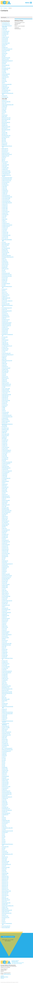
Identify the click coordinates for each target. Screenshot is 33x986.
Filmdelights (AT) (5, 315)
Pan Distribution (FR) (6, 609)
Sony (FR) (4, 758)
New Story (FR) (5, 554)
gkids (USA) (4, 359)
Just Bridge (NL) (5, 413)
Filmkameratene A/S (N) (6, 322)
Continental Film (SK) (6, 235)
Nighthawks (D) (5, 560)
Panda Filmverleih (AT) (6, 612)
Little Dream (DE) (5, 466)
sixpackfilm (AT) (5, 743)
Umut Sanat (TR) (5, 846)
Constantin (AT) (5, 233)
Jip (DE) (3, 409)
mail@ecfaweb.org (7, 974)
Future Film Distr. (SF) (6, 353)
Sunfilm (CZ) (4, 789)
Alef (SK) (3, 56)
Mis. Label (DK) (5, 522)
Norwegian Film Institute (7, 575)
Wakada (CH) (4, 874)
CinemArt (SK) (5, 207)
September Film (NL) (6, 733)
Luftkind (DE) (4, 475)
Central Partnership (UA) (7, 179)
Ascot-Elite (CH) (5, 91)
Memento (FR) (5, 501)
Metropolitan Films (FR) (6, 510)
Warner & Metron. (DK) (6, 890)
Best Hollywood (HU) (6, 129)
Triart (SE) (4, 824)
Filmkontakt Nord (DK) (6, 324)
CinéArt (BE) (4, 186)
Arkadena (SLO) (5, 780)
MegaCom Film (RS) (6, 500)
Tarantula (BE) (5, 802)
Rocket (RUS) (4, 700)
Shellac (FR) (4, 737)
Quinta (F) (4, 681)
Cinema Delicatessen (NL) (7, 196)
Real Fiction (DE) (5, 690)
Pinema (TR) (4, 641)
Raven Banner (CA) (5, 687)
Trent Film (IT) (5, 823)
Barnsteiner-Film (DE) (6, 117)
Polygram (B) (4, 656)
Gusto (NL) (4, 373)
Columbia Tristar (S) (6, 226)
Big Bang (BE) (4, 132)
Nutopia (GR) (4, 582)
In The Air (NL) (5, 393)
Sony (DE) (4, 760)
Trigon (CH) (4, 826)
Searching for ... (4, 17)
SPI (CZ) (3, 761)
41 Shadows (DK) (5, 32)
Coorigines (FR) (5, 236)
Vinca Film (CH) (5, 862)
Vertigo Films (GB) (5, 861)
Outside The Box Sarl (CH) (7, 600)
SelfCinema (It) (5, 729)
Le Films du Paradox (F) (6, 450)
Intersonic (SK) (5, 404)
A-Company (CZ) (5, 34)
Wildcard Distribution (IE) (7, 910)
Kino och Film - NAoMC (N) (7, 300)
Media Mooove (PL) (6, 495)
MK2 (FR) (4, 526)
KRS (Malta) (4, 438)
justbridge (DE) (5, 418)
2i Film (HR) (4, 29)
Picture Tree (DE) (5, 637)
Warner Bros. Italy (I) (6, 899)
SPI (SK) (3, 765)
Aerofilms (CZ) (5, 47)
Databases (5, 8)
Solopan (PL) (4, 755)
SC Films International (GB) (7, 713)
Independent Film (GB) (6, 394)
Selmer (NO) (4, 730)
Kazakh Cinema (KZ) (6, 421)
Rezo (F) (3, 696)
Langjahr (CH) (4, 445)
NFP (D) (3, 559)
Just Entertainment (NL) (7, 415)
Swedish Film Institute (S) (7, 796)
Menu (27, 3)
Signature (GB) (5, 740)
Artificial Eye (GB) (5, 87)
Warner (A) (4, 896)
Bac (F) (3, 113)
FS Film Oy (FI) (5, 350)
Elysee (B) (4, 460)
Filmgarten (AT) (5, 321)
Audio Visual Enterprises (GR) (7, 104)
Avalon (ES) (4, 109)
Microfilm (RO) (5, 513)
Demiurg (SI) (4, 246)
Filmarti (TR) (4, 309)
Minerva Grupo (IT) (5, 521)
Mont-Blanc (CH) (5, 534)
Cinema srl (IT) (5, 204)
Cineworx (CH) (5, 213)
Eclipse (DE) (4, 259)
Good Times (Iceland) (6, 367)
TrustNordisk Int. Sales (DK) (7, 827)
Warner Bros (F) (5, 893)
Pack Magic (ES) (5, 608)
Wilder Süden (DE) (5, 911)
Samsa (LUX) (4, 705)
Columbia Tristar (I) (5, 223)
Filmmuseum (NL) (5, 328)
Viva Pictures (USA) (6, 867)
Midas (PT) (4, 515)
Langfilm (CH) (4, 444)
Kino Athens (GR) (5, 428)
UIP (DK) (3, 848)
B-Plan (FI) (4, 157)
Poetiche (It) (4, 650)
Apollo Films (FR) (5, 76)
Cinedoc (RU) (4, 189)
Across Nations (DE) (6, 43)
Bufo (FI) (3, 158)
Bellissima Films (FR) (6, 126)
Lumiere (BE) (4, 476)
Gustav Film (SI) (5, 372)
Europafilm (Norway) (6, 283)
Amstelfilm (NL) (5, 69)
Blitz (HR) (4, 140)
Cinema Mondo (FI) (5, 199)
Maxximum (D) (5, 494)
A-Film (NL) (4, 35)
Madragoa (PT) (5, 484)
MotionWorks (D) (5, 540)
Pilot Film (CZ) (5, 640)
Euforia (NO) (4, 282)
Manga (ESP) (4, 490)
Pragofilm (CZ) (5, 662)
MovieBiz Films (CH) (6, 541)
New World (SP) (5, 556)
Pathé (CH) (4, 532)
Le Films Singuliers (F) (6, 451)
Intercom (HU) (5, 401)
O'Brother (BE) (5, 585)
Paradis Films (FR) (5, 615)
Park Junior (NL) (5, 619)
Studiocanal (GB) (5, 782)
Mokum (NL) (4, 528)
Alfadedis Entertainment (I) (7, 60)
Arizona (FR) (4, 81)
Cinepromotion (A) (5, 211)
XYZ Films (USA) (5, 916)
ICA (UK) (3, 387)
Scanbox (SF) (4, 716)
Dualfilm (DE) (4, 254)
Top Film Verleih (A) (6, 821)
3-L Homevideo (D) (5, 31)
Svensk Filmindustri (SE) (6, 792)
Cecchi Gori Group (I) (6, 170)
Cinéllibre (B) (4, 193)
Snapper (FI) (4, 746)
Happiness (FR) (5, 376)
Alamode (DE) (4, 53)
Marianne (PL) (4, 491)
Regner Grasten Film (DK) (7, 691)
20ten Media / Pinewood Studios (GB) (7, 26)
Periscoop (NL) (5, 636)
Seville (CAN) (4, 736)
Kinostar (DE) (4, 431)
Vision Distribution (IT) (6, 864)
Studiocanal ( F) (5, 785)
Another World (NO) (6, 74)
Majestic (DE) (4, 488)
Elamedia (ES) (4, 267)
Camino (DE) (4, 166)
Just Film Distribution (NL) (7, 416)
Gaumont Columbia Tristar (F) (7, 354)
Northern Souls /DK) (6, 574)
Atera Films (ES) (5, 97)
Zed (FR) (3, 918)
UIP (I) (3, 838)
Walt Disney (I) (5, 880)
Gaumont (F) (4, 356)
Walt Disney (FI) (5, 879)
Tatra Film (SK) (5, 804)
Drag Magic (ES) (5, 251)
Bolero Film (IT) (5, 148)
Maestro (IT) (4, 485)
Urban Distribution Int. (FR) (7, 854)
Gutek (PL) (4, 375)
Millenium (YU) (5, 518)
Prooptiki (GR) (5, 674)
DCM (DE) (4, 242)
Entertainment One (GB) (7, 276)
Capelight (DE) (5, 169)
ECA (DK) (4, 285)
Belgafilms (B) (5, 125)
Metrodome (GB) (5, 507)
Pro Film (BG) (4, 665)
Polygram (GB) (5, 655)
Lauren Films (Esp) (5, 447)
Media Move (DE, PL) (6, 497)
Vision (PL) (4, 865)
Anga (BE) (4, 71)
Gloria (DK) (4, 362)
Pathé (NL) (4, 624)
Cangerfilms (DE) (5, 167)
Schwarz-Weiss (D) (5, 726)
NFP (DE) (4, 557)
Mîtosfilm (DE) (5, 525)
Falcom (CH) (4, 292)
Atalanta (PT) (4, 95)
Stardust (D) (4, 774)
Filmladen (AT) (5, 327)
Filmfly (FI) (4, 318)
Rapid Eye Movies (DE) (6, 685)
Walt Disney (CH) (5, 889)
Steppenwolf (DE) (5, 776)
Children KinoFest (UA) (6, 180)
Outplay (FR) (4, 599)
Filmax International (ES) (7, 310)
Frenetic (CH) (4, 347)
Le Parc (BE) (4, 454)
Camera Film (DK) (5, 164)
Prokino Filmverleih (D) (6, 672)
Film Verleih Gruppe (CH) (7, 307)
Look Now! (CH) (5, 469)
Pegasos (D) (4, 630)
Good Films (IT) (5, 366)
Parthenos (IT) (5, 621)
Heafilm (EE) (4, 379)
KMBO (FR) (4, 432)
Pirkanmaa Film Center (6, 644)
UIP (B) (3, 835)
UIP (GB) (3, 836)
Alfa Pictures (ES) (5, 59)
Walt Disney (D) (5, 882)
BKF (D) (3, 160)
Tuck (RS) (4, 829)
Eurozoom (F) (4, 289)
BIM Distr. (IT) (4, 134)
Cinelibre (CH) (5, 192)
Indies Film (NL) (5, 398)
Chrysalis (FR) (4, 183)
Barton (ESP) (4, 120)
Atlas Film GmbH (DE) (6, 101)
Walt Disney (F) (5, 886)
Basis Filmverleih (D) (6, 122)
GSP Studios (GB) (5, 370)
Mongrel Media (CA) (6, 529)
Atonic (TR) (4, 103)
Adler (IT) (4, 45)
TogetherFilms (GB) (6, 820)
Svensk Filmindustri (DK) (7, 793)
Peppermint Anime (5, 631)
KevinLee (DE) (5, 422)
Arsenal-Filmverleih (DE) (7, 84)
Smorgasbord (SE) (5, 745)
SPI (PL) (3, 764)
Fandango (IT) (4, 296)
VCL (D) (3, 855)
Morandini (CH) (5, 535)
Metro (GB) (4, 506)
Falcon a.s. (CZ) (5, 293)
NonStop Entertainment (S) (7, 563)
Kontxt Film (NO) (5, 435)
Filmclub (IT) (4, 312)
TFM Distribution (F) (6, 808)
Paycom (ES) (4, 628)
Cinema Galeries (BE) (6, 198)
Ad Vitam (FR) (4, 44)
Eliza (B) (3, 270)
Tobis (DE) (4, 819)
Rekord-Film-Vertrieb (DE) (7, 693)
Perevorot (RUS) (5, 633)
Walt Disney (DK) (5, 877)
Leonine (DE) (4, 456)
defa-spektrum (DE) (6, 243)
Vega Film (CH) (5, 857)
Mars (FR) (4, 492)
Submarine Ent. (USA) (6, 786)
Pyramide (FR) (5, 679)
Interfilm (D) (4, 403)
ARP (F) (3, 82)
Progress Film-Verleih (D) (7, 671)
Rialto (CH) (4, 697)
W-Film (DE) (4, 871)
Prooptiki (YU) (5, 675)
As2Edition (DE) (5, 88)
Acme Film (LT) (5, 41)
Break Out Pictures (5, 152)
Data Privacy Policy (4, 976)
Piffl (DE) (4, 639)
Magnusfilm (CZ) (5, 487)
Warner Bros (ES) (5, 892)
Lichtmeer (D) (4, 464)
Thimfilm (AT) (4, 811)
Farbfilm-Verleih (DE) (6, 297)
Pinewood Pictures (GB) (6, 643)
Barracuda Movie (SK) (6, 119)
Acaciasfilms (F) (5, 459)
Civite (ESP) (4, 216)
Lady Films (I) (4, 442)
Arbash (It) (4, 78)
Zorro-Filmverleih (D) (6, 926)
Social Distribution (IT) (6, 751)
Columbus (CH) (5, 227)
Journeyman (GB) (5, 412)
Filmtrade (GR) (5, 332)
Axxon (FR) (4, 111)
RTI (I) (3, 702)
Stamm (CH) (4, 773)
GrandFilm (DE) (5, 369)
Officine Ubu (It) (5, 594)
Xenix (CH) (4, 914)
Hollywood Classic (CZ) (6, 384)
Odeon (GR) (4, 590)
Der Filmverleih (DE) (6, 248)
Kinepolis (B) (4, 426)
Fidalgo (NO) (4, 299)
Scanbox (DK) (4, 715)
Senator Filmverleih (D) (6, 731)
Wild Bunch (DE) (5, 908)
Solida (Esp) (4, 754)
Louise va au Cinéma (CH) (7, 470)
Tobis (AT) (4, 817)
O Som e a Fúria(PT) (6, 584)
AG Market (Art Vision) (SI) (7, 48)
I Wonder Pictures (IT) (6, 385)
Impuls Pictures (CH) (6, 391)
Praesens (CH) (5, 660)
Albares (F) (4, 54)
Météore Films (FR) (6, 504)
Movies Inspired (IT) (6, 544)
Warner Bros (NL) (5, 895)
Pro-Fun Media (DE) (6, 666)
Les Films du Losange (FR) (7, 462)
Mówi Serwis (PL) (5, 549)
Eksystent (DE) (5, 265)
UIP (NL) (3, 839)
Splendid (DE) (4, 767)
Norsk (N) (4, 572)
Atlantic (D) (4, 100)
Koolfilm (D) (4, 436)
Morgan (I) (4, 538)
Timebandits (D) (5, 814)
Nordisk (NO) (4, 568)
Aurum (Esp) (4, 107)
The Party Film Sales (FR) (7, 810)
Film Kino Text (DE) (6, 303)
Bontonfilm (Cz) (5, 149)
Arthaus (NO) (4, 85)
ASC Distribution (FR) (6, 90)
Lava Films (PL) (5, 448)
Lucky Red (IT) (5, 473)
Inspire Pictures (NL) (6, 400)
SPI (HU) (3, 762)
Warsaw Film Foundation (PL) (7, 905)
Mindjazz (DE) (4, 519)
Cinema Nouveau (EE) (6, 201)
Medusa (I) (4, 498)
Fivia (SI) (3, 338)
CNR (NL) (4, 220)
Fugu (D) (3, 351)
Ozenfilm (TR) (5, 603)
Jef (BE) (3, 407)
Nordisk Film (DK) (5, 566)
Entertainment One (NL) (7, 274)
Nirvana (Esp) (4, 562)
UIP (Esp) (4, 841)
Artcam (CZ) (4, 302)
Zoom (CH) (4, 694)
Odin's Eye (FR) (5, 591)
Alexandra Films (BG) (6, 57)
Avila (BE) (4, 110)
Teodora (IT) (4, 805)
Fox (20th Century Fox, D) (7, 345)
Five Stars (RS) (5, 336)
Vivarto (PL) (4, 868)
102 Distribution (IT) (6, 24)
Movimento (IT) (5, 546)
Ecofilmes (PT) (5, 261)
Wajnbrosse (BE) (5, 873)
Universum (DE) (5, 852)
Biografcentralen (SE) (6, 135)
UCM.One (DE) (5, 832)
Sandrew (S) (4, 710)
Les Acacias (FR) (5, 457)
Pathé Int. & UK (5, 627)
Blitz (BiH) (4, 138)
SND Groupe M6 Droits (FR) (7, 749)
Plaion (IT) (4, 647)
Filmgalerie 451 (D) (6, 319)
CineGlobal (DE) (5, 190)
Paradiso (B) (4, 616)
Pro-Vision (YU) (5, 668)
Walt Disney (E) (5, 887)
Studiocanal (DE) (5, 783)
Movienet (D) (4, 543)
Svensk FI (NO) (5, 795)
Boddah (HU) (4, 144)
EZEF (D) (3, 290)
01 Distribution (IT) (5, 22)
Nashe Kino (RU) (5, 550)
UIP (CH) (3, 842)
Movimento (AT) (5, 547)
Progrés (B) (4, 669)
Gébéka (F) (4, 357)
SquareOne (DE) (5, 770)
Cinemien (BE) (5, 208)
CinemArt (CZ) (5, 205)
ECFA (1, 8)
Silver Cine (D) (5, 742)
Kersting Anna (5, 114)
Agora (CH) (4, 51)
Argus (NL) (4, 79)
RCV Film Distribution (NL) (7, 688)
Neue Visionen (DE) (6, 553)
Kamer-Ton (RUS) (5, 419)
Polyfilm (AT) (4, 653)
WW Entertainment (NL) (6, 913)
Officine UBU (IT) (5, 593)
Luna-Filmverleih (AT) (6, 478)
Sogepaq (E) (4, 752)
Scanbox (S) (4, 719)
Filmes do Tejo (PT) (5, 316)
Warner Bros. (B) (5, 898)
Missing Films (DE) (5, 523)
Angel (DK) (4, 72)
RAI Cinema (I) (5, 684)
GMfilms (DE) (4, 363)
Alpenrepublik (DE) (5, 65)
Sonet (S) (4, 757)
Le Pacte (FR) (4, 453)
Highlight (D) (4, 381)
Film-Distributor (5, 21)
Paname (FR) (4, 610)
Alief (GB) (4, 63)
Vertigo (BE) (4, 859)
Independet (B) (5, 397)
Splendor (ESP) (5, 768)
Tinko (3, 816)
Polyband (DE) (5, 652)
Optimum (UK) (5, 597)
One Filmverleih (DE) (6, 596)
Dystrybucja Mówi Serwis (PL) (8, 256)
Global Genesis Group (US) (7, 360)
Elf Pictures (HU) (5, 268)
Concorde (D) (4, 229)
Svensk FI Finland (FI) (6, 790)
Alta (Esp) (4, 66)
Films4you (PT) (5, 331)
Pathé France (4, 625)
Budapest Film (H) (5, 155)
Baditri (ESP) (4, 116)
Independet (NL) (5, 395)
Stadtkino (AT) (5, 771)
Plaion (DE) (4, 646)
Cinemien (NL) (5, 210)
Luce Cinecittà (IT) (5, 472)
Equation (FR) (4, 279)
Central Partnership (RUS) (7, 177)
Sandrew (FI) (4, 709)
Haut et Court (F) (5, 378)
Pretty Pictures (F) (5, 663)
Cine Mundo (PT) (5, 185)
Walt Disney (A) (5, 883)
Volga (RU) (4, 870)
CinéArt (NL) (4, 187)
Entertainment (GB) (6, 273)
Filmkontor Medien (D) (6, 325)
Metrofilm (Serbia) (5, 509)
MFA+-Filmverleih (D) (6, 512)
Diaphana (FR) (5, 249)
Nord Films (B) (5, 565)
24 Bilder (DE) (4, 28)
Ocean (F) (4, 588)
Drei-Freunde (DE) (5, 252)
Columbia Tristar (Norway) (7, 224)
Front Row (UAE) (5, 348)
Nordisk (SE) (4, 571)
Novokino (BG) (5, 581)
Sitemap (2, 977)
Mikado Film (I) (5, 516)
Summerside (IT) (5, 788)
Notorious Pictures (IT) (6, 577)
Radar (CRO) (4, 682)
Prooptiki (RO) (5, 677)
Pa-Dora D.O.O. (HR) (6, 605)
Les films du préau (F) (6, 463)
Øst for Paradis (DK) (6, 927)
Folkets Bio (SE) (5, 342)
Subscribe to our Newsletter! (8, 936)
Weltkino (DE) (5, 907)
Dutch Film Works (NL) (6, 255)
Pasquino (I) (4, 622)
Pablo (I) (3, 606)
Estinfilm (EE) (4, 280)
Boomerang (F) (5, 151)
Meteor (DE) (4, 503)
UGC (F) (3, 833)
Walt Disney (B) (5, 885)
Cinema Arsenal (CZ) (6, 195)
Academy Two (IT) (5, 37)
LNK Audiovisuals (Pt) (6, 467)
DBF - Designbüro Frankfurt (14, 982)
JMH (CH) (4, 410)
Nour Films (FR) (5, 580)
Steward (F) (4, 777)
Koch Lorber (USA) (5, 433)
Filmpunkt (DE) (5, 329)
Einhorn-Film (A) (5, 264)
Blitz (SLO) (4, 141)
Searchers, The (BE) (5, 727)
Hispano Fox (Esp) (5, 382)
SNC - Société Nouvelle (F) (7, 748)
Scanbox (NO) (4, 717)
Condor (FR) (4, 230)
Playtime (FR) (4, 649)
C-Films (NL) (4, 163)
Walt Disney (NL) (5, 876)
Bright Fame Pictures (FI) (7, 154)
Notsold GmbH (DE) (6, 578)
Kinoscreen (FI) (5, 602)
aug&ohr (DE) (4, 106)
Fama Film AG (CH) (5, 294)
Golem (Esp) (4, 365)
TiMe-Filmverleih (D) (6, 813)
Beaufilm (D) (4, 123)
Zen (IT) (3, 920)
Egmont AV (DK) (5, 262)
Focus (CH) (4, 341)
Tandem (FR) (4, 801)
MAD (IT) (3, 482)
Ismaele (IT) (4, 406)
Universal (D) (4, 851)
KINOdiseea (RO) (5, 429)
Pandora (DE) (4, 613)
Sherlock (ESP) (5, 739)
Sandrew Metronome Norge (7, 712)
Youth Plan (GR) (5, 551)
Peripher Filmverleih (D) (6, 634)
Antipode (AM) (5, 75)
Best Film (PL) (5, 128)
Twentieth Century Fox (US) (7, 830)
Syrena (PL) (4, 799)
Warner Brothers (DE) (6, 902)
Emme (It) (4, 271)
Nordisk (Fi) (4, 569)
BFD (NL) (4, 131)
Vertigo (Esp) (4, 858)
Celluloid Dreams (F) (6, 173)
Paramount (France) (6, 618)
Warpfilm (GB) (5, 904)
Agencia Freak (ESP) (6, 50)
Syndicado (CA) (5, 798)
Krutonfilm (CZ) (5, 439)
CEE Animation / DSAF (6, 172)
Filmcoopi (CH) (5, 313)
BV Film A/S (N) (5, 161)
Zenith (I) (4, 921)
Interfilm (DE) (4, 441)
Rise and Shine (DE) (6, 699)
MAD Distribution (5, 481)
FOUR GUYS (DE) (5, 344)
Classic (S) (4, 217)
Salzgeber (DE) (5, 703)
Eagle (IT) (4, 258)
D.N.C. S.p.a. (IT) (5, 238)
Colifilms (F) (4, 221)
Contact (2, 975)
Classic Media (4, 218)
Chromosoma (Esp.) (5, 182)
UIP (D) (3, 849)
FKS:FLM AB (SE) (5, 339)
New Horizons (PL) (5, 917)
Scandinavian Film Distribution (5, 724)
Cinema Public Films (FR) (7, 202)
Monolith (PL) (4, 531)
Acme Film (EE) (5, 38)
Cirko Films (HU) (5, 214)
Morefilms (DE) (5, 537)
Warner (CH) (4, 901)
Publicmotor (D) (5, 678)
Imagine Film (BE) (5, 390)
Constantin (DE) (5, 232)
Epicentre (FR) (5, 277)
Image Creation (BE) (6, 388)
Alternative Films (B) (6, 68)
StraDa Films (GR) (5, 779)
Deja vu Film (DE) (5, 245)
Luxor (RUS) (4, 479)
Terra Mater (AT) (5, 807)
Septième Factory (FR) (6, 734)
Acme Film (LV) (5, 40)
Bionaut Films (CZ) (5, 137)
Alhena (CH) (4, 62)
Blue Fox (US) (4, 142)
